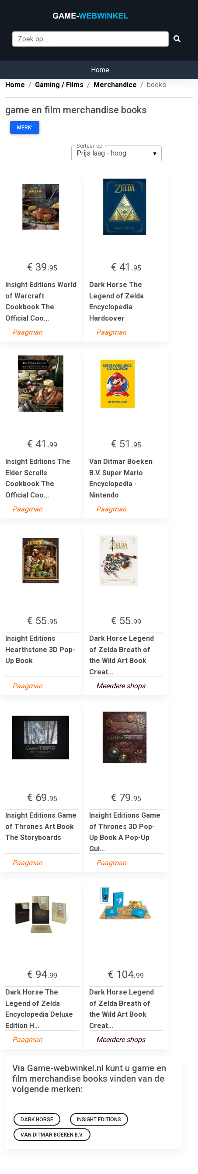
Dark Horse (37, 1119)
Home (100, 70)
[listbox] (116, 153)
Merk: (24, 128)
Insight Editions (99, 1119)
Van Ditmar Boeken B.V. (52, 1135)
